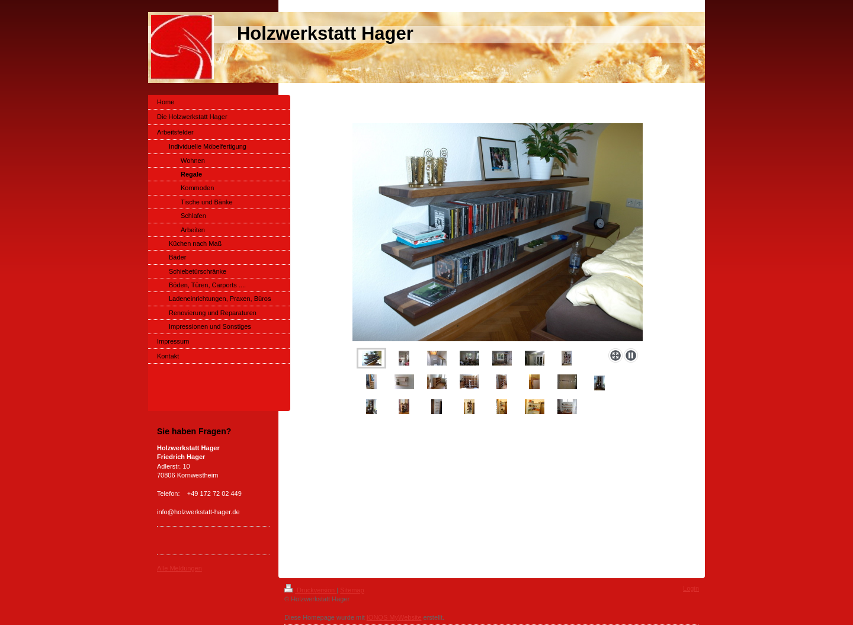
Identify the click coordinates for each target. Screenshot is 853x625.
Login (691, 588)
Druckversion (310, 590)
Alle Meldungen (179, 568)
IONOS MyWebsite (394, 617)
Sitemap (352, 590)
